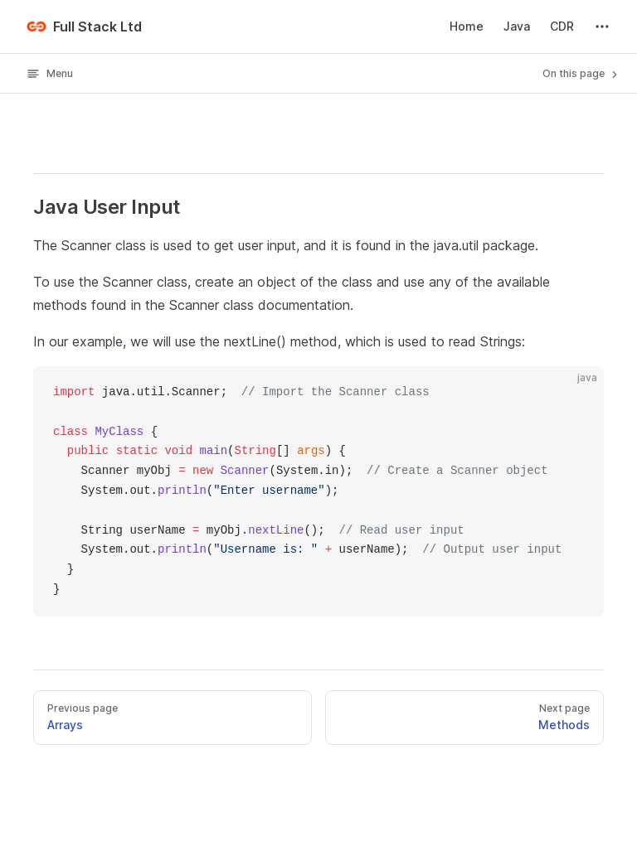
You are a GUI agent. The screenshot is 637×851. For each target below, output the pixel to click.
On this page (581, 73)
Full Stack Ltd (84, 26)
